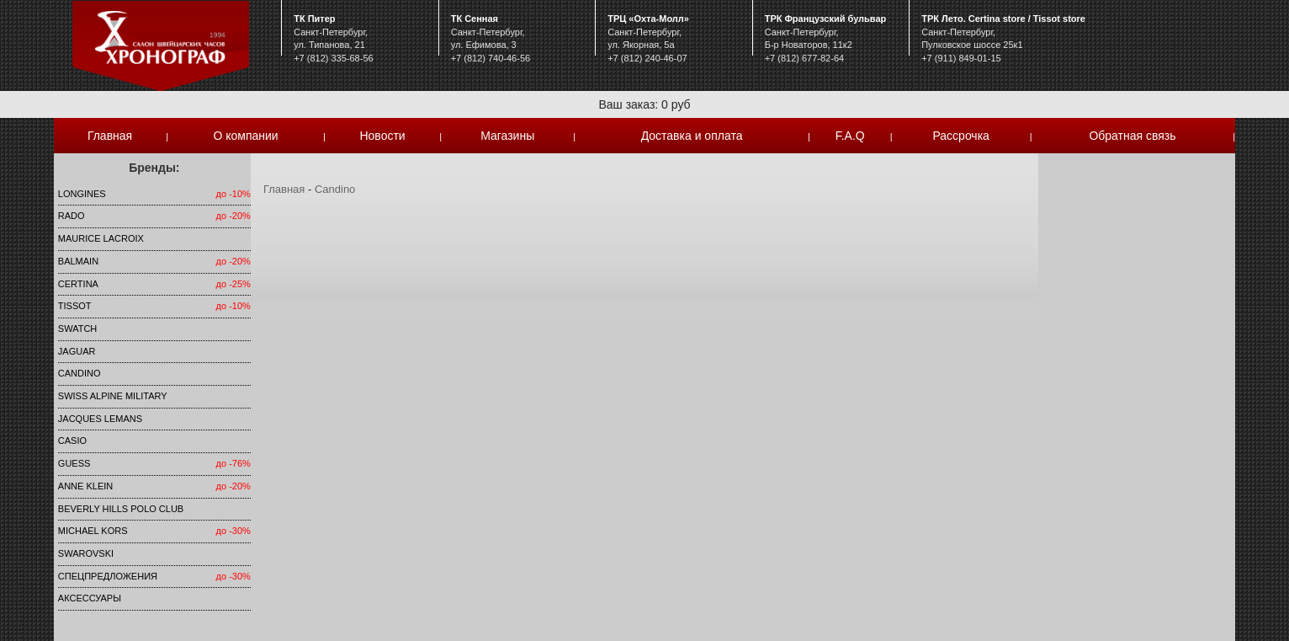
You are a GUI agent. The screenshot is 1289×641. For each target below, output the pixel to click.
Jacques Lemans (100, 419)
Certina (78, 284)
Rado (71, 216)
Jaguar (77, 351)
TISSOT (75, 306)
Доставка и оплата (692, 135)
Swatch (77, 328)
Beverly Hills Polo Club (120, 509)
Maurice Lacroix (101, 238)
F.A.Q (850, 135)
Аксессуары (89, 598)
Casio (72, 440)
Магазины (507, 135)
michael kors (93, 531)
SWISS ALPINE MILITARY (112, 396)
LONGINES (82, 194)
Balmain (78, 261)
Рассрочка (960, 135)
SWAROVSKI (86, 553)
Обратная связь (1132, 135)
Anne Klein (85, 486)
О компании (245, 135)
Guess (74, 463)
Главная (110, 135)
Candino (79, 373)
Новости (382, 135)
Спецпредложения (107, 576)
